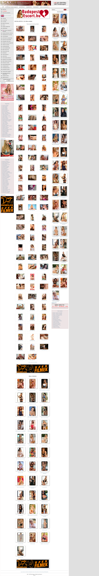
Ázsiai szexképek (4, 108)
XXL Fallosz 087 (44, 310)
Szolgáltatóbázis (29, 6)
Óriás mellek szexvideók (57, 323)
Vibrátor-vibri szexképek (6, 191)
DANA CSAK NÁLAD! (44, 431)
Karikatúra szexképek (5, 127)
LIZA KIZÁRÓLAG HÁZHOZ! (32, 431)
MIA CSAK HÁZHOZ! (55, 144)
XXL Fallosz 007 (20, 51)
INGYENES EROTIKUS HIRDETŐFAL (6, 74)
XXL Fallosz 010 (20, 60)
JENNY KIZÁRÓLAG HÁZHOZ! (44, 390)
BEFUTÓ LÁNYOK (6, 23)
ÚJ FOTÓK (4, 21)
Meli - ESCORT (55, 184)
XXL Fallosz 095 (32, 340)
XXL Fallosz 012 (44, 60)
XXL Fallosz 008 (32, 51)
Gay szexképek (4, 121)
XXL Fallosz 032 (32, 130)
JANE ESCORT (20, 557)
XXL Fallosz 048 (44, 181)
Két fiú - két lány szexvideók (57, 314)
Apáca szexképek (4, 107)
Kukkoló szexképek (5, 130)
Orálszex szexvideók (56, 322)
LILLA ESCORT (32, 501)
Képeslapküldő (36, 6)
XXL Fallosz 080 (32, 290)
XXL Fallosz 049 (20, 191)
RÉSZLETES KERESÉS (6, 12)
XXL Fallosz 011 (32, 61)
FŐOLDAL (4, 9)
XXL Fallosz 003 (44, 32)
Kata (20, 417)
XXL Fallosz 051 (44, 191)
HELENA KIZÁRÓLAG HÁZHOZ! (63, 210)
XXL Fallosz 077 (32, 280)
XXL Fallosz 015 (44, 71)
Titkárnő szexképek (5, 186)
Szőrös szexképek (5, 181)
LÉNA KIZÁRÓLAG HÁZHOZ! (20, 431)
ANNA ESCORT (63, 38)
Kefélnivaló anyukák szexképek (7, 129)
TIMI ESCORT (32, 543)
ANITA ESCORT (20, 472)
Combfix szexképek (5, 114)
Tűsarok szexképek (5, 190)
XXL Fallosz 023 (32, 101)
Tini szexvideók (55, 325)
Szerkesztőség (41, 571)
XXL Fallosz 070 (20, 260)
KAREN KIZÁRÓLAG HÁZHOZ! (44, 516)
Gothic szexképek (5, 122)
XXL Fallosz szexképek (5, 192)
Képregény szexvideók (56, 319)
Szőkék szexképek (5, 180)
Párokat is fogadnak (7, 59)
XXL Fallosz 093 (44, 330)
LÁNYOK (4, 18)
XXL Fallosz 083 (32, 299)
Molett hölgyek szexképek (6, 162)
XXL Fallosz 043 (20, 171)
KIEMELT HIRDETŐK (6, 26)
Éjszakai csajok (6, 62)
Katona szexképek (5, 128)
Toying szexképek (5, 188)
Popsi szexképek (4, 170)
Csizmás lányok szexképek (6, 115)
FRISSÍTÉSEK (5, 28)
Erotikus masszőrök (7, 39)
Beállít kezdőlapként (29, 571)
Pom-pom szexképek (5, 169)
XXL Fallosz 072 (44, 260)
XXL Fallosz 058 (20, 220)
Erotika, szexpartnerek (44, 6)
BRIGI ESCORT (63, 105)
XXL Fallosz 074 (32, 269)
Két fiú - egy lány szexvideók (57, 313)
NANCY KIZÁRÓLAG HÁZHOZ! (63, 224)
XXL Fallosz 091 (20, 330)
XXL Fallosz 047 (32, 180)
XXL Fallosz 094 (20, 340)
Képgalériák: (7, 103)
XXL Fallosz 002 (32, 32)
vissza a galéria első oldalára (32, 362)
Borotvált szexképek (5, 111)
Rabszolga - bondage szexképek (7, 172)
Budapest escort (6, 69)
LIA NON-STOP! (20, 543)
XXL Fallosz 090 (44, 320)
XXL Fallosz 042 (44, 160)
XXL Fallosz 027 (44, 111)
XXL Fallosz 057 (44, 210)
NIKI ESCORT (55, 236)
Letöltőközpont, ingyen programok (11, 6)
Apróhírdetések (22, 6)
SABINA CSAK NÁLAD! (45, 543)
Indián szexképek (4, 126)
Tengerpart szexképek (5, 183)
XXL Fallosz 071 (32, 260)
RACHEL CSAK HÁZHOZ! (55, 38)
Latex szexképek (4, 132)
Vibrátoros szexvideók (56, 327)
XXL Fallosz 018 (44, 81)
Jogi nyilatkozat (23, 571)
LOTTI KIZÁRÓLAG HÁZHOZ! (32, 417)
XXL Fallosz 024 (44, 100)
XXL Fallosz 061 (20, 230)
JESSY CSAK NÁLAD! (32, 445)
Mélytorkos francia (7, 61)
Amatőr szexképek (5, 106)
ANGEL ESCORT (20, 501)
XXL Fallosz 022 (20, 100)
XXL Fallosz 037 (20, 150)
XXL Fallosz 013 (20, 70)
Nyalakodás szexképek (5, 166)
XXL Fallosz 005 (32, 41)
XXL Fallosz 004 (20, 41)
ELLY (64, 249)
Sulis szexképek (4, 178)
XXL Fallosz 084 (44, 300)
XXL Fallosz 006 (44, 41)
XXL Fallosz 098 (32, 350)
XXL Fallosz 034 (20, 141)
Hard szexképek (4, 124)
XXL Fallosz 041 (32, 160)
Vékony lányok (6, 44)
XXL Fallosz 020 (32, 91)
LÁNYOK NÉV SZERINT (7, 71)
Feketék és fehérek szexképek (6, 120)
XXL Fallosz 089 (32, 320)
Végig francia (5, 54)
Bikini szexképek (4, 109)
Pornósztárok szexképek (6, 171)
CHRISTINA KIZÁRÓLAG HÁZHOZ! (44, 473)
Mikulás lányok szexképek (6, 136)
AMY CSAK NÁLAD (55, 65)
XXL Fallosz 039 (44, 151)
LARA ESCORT (63, 78)
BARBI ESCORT (44, 445)
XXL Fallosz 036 (44, 141)
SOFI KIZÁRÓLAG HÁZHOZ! (32, 515)
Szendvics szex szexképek (6, 179)
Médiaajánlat (46, 571)
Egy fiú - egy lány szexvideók (57, 312)
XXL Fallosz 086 (32, 310)
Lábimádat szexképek (5, 131)
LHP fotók (5, 56)
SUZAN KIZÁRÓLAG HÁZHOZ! (32, 487)
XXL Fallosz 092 (32, 330)
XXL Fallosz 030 (44, 121)
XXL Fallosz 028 (20, 121)
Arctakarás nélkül (7, 57)
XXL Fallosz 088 (20, 320)
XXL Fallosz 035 (32, 140)
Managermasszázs (6, 64)
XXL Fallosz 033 (44, 131)
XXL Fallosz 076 (20, 279)
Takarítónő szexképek (5, 182)
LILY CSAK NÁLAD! (20, 487)
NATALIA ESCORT (44, 501)
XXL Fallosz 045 (44, 170)
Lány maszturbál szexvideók (57, 320)
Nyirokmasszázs (6, 67)
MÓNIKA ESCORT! (55, 105)
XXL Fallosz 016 (20, 80)
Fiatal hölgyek (6, 51)
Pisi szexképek (4, 168)
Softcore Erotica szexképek (6, 176)
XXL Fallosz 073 (20, 270)
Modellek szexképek (5, 161)
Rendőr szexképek (5, 173)
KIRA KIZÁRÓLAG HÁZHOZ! (21, 445)
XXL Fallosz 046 (20, 181)
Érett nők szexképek (5, 118)
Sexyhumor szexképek (5, 175)
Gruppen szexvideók (56, 317)
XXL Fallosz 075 (44, 269)
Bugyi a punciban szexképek (6, 113)
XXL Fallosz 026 (32, 110)
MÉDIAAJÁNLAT (5, 77)
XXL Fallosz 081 (44, 289)
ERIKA (56, 171)
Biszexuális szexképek (5, 110)
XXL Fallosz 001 (20, 31)
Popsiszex (5, 52)
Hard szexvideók (55, 318)
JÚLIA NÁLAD (20, 515)
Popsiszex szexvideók (56, 324)
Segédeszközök (6, 46)
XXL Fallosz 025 (20, 111)
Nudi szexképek (4, 165)
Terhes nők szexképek (5, 184)
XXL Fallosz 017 (32, 80)
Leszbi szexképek (5, 133)
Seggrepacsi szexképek (5, 174)
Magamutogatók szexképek (6, 134)
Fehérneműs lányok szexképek (6, 119)
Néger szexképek (4, 163)
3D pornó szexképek (5, 105)
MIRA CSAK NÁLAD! (44, 417)
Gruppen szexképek (5, 123)
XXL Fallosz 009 (44, 51)
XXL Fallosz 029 (32, 120)
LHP (3, 6)
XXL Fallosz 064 (20, 240)
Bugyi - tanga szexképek (6, 112)
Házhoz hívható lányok (8, 33)
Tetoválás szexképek (5, 185)
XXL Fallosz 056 (32, 210)
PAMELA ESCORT (21, 390)
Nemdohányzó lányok (7, 34)
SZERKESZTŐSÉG (6, 75)
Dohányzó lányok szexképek (6, 116)
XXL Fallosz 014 (32, 70)
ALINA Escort (63, 184)
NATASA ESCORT (32, 390)
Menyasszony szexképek (6, 135)
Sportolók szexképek (5, 177)
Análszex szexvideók (56, 315)
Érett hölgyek (6, 49)
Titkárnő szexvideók (56, 326)
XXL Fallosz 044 (32, 171)
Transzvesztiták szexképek (6, 189)
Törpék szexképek (5, 187)
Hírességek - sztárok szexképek (7, 125)
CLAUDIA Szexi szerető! (33, 472)
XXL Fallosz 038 (32, 150)
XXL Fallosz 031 (20, 131)
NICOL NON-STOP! (55, 301)
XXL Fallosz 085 (20, 309)
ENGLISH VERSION (7, 15)
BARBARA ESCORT (55, 262)
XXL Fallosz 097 (20, 350)
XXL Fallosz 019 (20, 90)
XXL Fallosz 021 (44, 91)
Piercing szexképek (5, 167)
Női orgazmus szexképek (6, 164)
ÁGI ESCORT (44, 487)
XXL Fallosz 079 (20, 289)
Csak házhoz (5, 36)
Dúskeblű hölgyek (7, 41)
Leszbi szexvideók (56, 321)
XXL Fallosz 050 (32, 190)
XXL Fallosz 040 (20, 161)
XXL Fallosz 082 (20, 300)
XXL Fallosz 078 (44, 280)
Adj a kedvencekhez (36, 571)
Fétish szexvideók (56, 316)
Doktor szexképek (5, 117)
